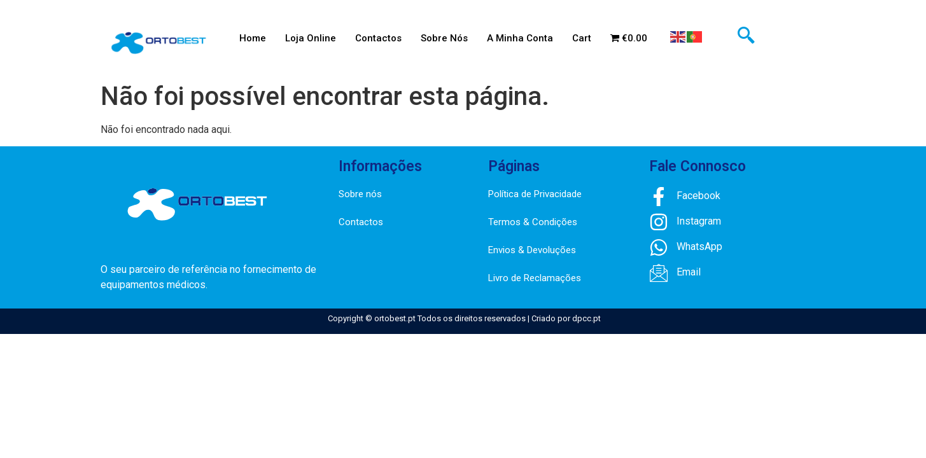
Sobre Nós (444, 38)
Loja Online (310, 38)
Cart (581, 38)
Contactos (378, 38)
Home (252, 38)
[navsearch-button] (746, 37)
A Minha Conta (520, 38)
